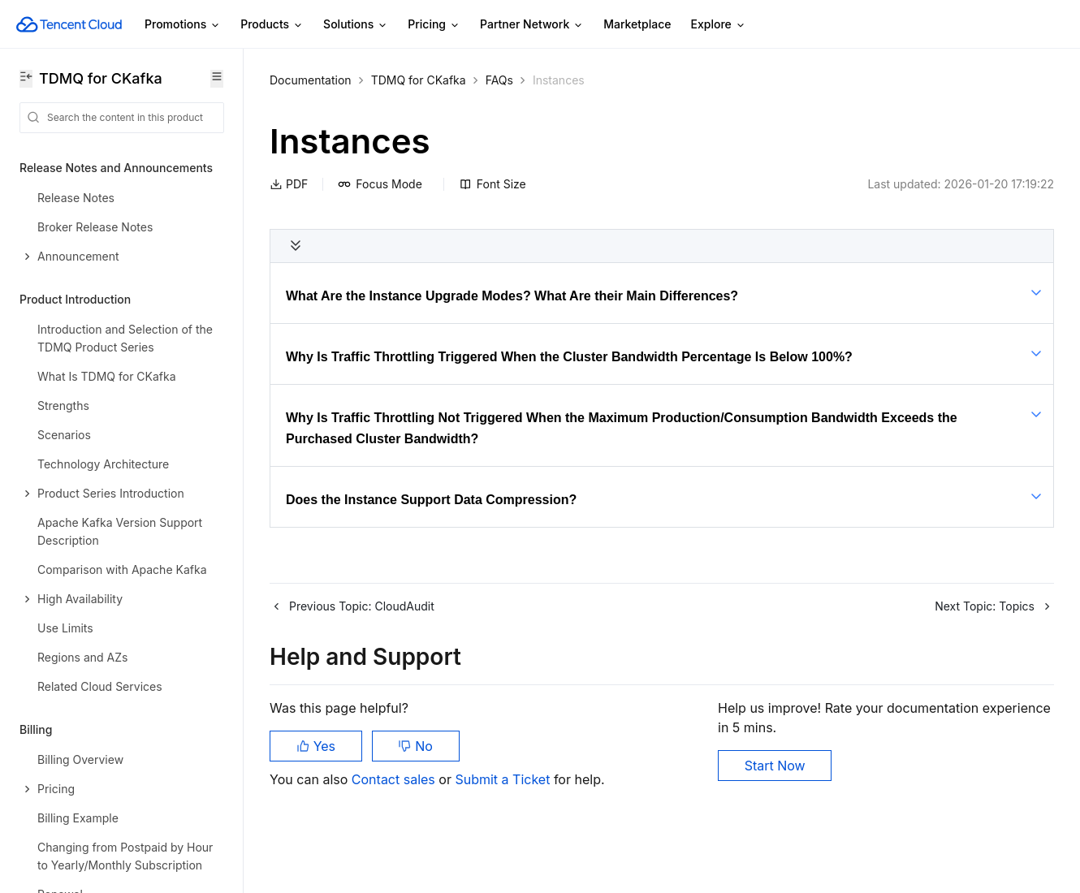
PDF (289, 184)
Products (272, 24)
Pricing (434, 24)
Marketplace (637, 24)
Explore (718, 24)
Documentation (311, 80)
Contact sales (395, 779)
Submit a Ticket (504, 779)
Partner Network (532, 24)
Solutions (355, 24)
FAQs (499, 80)
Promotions (183, 24)
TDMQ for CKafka (418, 80)
